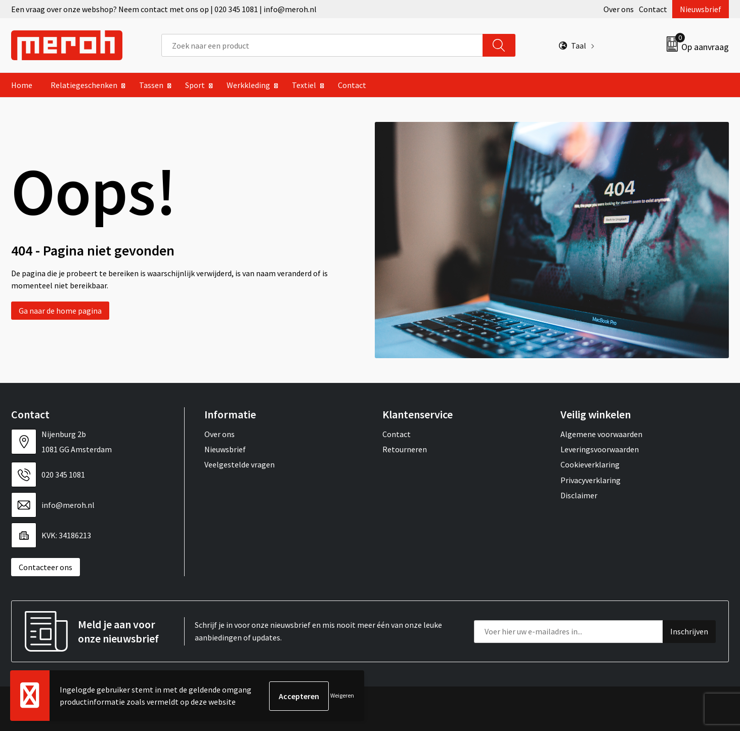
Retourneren (404, 449)
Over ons (618, 9)
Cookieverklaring (590, 464)
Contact (653, 9)
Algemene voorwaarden (601, 434)
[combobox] (322, 45)
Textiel (304, 85)
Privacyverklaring (590, 480)
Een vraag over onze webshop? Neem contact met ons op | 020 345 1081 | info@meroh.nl (164, 9)
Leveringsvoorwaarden (599, 449)
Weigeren (342, 696)
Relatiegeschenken (84, 85)
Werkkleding (248, 85)
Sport (195, 85)
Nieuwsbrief (700, 9)
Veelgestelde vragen (239, 464)
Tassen (151, 85)
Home (21, 85)
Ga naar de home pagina (60, 311)
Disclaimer (578, 495)
